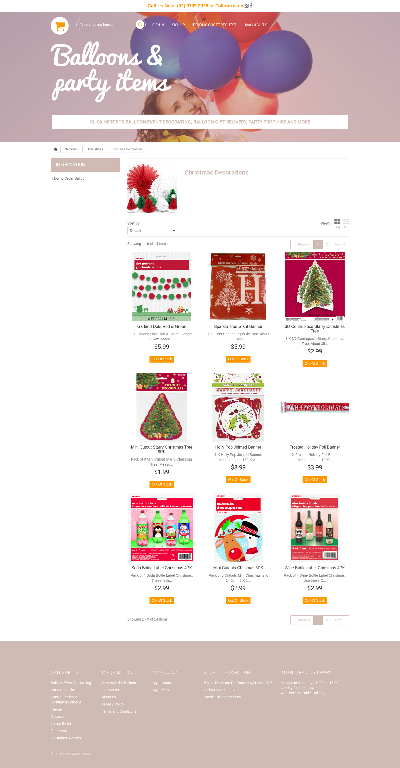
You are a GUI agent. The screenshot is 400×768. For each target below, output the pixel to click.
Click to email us (228, 697)
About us (109, 697)
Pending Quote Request (214, 25)
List (346, 224)
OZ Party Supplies (81, 754)
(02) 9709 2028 (192, 5)
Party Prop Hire (63, 690)
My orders (161, 690)
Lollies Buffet (61, 724)
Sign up (178, 25)
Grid (337, 224)
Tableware (59, 731)
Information (70, 164)
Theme (56, 709)
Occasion (58, 716)
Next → (340, 244)
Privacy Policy (113, 704)
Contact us (110, 690)
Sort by (133, 223)
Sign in (158, 25)
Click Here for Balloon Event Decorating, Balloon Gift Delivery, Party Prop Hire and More (200, 122)
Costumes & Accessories (70, 738)
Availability (256, 25)
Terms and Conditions (119, 711)
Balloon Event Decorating (71, 683)
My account (162, 683)
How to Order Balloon (69, 178)
